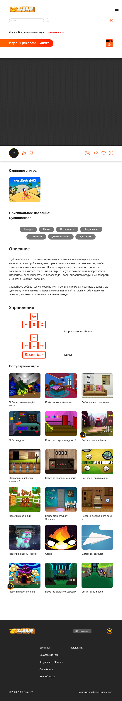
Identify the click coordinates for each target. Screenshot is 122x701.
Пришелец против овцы (97, 469)
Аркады (28, 233)
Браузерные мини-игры (31, 32)
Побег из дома (24, 431)
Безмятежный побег (97, 582)
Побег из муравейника (97, 431)
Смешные (36, 241)
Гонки (46, 233)
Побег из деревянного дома (61, 469)
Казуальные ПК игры (51, 662)
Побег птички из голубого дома (24, 394)
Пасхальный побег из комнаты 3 (24, 470)
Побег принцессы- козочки (24, 544)
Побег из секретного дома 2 (61, 431)
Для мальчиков (60, 241)
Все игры (45, 647)
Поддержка (76, 647)
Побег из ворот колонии (24, 582)
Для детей (85, 241)
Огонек (61, 544)
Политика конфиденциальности (95, 692)
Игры (12, 32)
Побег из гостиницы (24, 506)
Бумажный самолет (97, 544)
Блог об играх (47, 676)
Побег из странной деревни (61, 582)
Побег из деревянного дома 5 (97, 508)
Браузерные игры (49, 655)
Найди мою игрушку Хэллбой (61, 508)
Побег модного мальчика (97, 393)
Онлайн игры (47, 669)
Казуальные (91, 233)
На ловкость (67, 233)
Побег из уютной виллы (61, 393)
